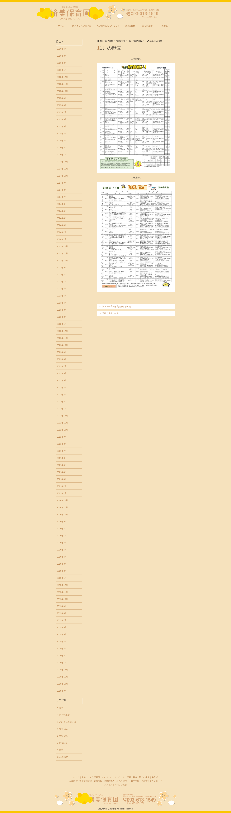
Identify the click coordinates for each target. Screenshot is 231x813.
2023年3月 (62, 310)
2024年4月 (62, 218)
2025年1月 (62, 154)
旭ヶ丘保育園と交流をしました (116, 306)
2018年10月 (62, 684)
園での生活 (144, 777)
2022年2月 (62, 401)
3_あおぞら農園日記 (66, 722)
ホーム (76, 777)
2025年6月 (62, 119)
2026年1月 (62, 70)
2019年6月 (62, 627)
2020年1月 (62, 578)
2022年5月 (62, 380)
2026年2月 (62, 63)
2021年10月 (62, 430)
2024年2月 (62, 232)
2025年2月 (62, 147)
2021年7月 (62, 451)
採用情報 (88, 781)
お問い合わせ (120, 785)
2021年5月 (62, 465)
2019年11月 (62, 592)
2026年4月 (62, 49)
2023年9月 (62, 267)
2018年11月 (62, 677)
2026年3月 (62, 56)
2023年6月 (62, 289)
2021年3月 (62, 479)
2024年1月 (62, 239)
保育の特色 (132, 777)
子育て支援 (134, 781)
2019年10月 (62, 599)
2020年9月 (62, 521)
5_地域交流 (62, 736)
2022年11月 (62, 338)
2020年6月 (62, 543)
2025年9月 (62, 98)
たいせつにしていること (113, 777)
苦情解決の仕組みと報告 (115, 781)
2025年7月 (62, 112)
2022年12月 (62, 331)
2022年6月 (62, 373)
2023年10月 (62, 260)
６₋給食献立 (62, 757)
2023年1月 (62, 324)
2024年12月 (62, 162)
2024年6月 (62, 204)
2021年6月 (62, 458)
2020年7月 (62, 535)
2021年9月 (62, 437)
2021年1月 (62, 493)
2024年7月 (62, 197)
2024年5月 (62, 211)
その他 (60, 750)
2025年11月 (62, 84)
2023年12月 (62, 246)
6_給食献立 (62, 743)
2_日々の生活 (63, 714)
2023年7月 (62, 281)
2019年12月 (62, 585)
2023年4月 (62, 303)
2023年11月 (62, 253)
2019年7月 (62, 620)
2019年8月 (62, 613)
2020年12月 (62, 500)
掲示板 (155, 777)
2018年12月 (62, 670)
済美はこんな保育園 (90, 777)
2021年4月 (62, 472)
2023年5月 (62, 296)
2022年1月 (62, 408)
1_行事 (60, 707)
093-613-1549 (144, 13)
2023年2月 (62, 317)
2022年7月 (62, 366)
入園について (75, 781)
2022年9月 (62, 352)
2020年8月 (62, 528)
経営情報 (98, 781)
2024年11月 (62, 169)
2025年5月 (62, 126)
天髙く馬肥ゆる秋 (110, 313)
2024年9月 (62, 183)
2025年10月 (62, 91)
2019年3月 (62, 648)
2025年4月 (62, 133)
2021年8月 (62, 444)
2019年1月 (62, 662)
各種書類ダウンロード (151, 781)
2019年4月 (62, 641)
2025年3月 (62, 140)
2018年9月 (62, 691)
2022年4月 (62, 387)
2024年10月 (62, 176)
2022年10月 (62, 345)
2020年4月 (62, 557)
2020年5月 (62, 550)
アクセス (108, 785)
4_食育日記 (62, 729)
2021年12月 (62, 416)
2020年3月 (62, 564)
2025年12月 (62, 77)
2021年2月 (62, 486)
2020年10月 (62, 514)
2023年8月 (62, 274)
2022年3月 (62, 394)
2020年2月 (62, 571)
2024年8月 (62, 190)
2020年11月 (62, 507)
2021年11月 (62, 423)
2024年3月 (62, 225)
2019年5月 (62, 634)
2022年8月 (62, 359)
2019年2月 (62, 655)
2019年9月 (62, 606)
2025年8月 (62, 105)
